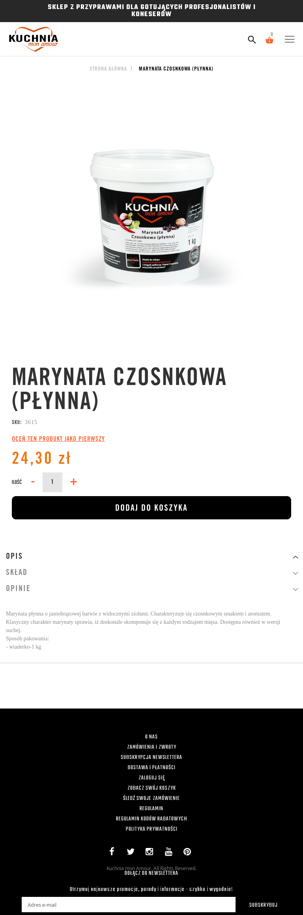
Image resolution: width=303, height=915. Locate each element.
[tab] (151, 557)
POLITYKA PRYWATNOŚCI (152, 829)
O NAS (151, 737)
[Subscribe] (258, 904)
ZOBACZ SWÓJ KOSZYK (151, 788)
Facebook (113, 853)
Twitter (132, 853)
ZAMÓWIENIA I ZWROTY (151, 747)
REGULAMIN (151, 808)
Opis (14, 557)
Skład (17, 573)
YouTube (170, 853)
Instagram (151, 853)
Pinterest (189, 853)
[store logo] (31, 39)
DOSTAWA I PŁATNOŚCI (152, 767)
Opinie (18, 589)
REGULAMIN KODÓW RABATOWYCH (151, 819)
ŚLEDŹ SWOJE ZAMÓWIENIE (151, 798)
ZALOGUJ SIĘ (151, 778)
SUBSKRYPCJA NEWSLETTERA (151, 757)
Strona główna (108, 69)
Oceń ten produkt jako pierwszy (58, 439)
